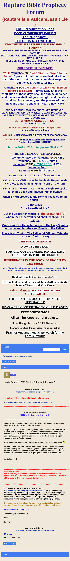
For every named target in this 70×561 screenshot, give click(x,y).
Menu (5, 347)
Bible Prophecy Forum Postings (17, 356)
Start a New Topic (9, 361)
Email (9, 534)
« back (4, 554)
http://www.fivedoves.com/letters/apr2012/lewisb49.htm (28, 402)
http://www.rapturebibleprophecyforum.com (35, 392)
